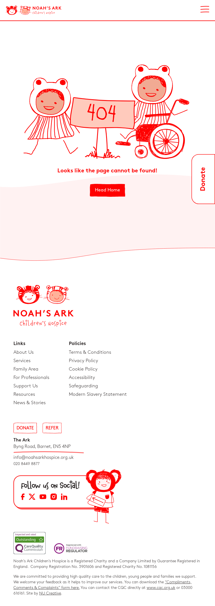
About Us (23, 352)
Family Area (25, 369)
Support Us (25, 386)
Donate (25, 428)
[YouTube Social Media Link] (42, 497)
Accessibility (82, 377)
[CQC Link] (29, 543)
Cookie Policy (83, 369)
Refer (52, 428)
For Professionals (31, 377)
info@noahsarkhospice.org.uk (43, 457)
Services (22, 360)
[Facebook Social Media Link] (23, 497)
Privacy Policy (83, 360)
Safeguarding (83, 386)
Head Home (107, 190)
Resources (24, 394)
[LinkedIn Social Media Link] (64, 497)
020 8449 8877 (26, 464)
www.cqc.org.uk (161, 587)
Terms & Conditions (90, 352)
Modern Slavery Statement (98, 394)
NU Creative (50, 593)
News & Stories (29, 403)
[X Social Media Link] (32, 498)
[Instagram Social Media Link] (53, 497)
